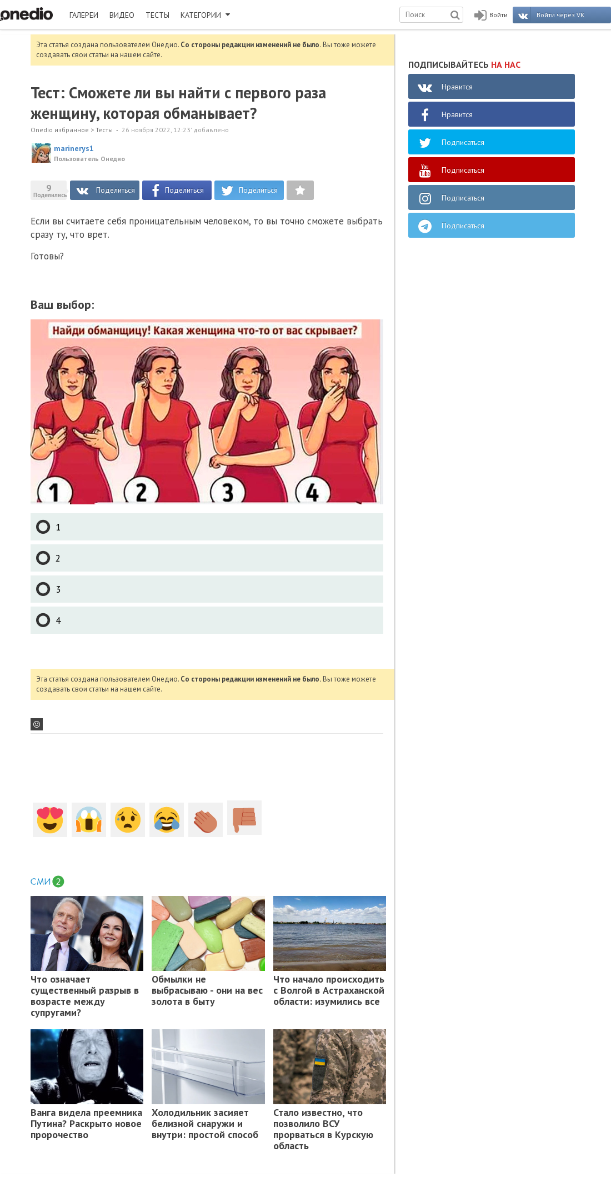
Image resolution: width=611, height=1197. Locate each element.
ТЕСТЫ (157, 15)
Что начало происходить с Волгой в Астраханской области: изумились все (328, 990)
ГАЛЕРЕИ (83, 15)
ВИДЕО (121, 15)
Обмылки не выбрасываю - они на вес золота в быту (207, 990)
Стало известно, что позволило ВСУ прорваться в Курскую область (323, 1129)
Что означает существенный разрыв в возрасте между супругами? (85, 996)
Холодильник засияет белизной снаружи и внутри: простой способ (205, 1123)
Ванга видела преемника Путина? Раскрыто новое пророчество (86, 1123)
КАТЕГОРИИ (205, 15)
